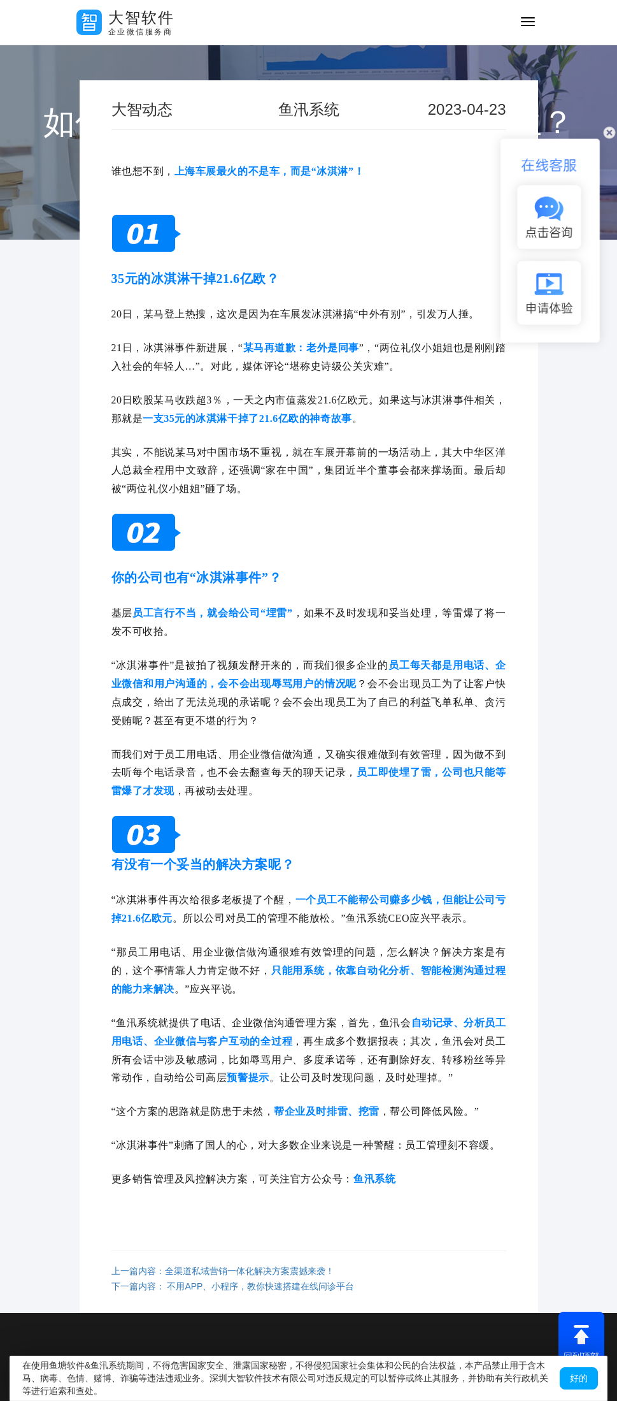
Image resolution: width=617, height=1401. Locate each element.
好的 (579, 1378)
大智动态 (142, 109)
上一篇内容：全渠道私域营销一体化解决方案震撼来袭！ (222, 1271)
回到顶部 (581, 1343)
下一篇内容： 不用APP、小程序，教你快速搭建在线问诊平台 (233, 1286)
